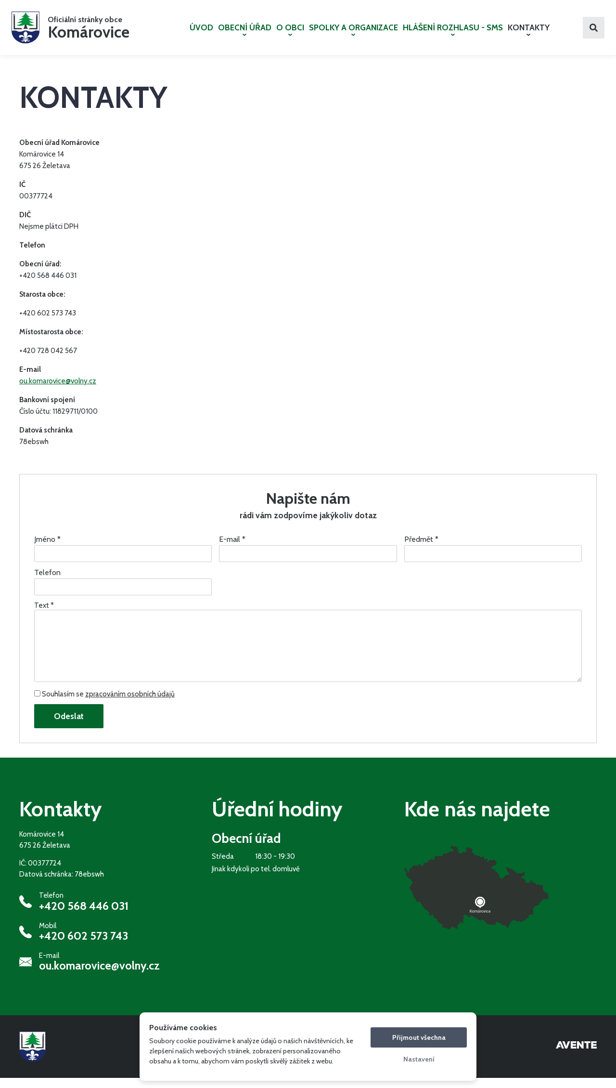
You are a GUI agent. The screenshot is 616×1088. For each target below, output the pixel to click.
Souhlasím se (104, 704)
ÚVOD (201, 32)
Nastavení (419, 1059)
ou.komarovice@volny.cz (57, 391)
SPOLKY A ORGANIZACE (353, 34)
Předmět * (421, 549)
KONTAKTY (529, 34)
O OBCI (290, 34)
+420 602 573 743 (83, 946)
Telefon (47, 582)
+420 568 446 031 (83, 915)
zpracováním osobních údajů (130, 704)
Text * (44, 615)
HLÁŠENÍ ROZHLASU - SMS (453, 34)
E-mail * (232, 549)
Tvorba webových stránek (576, 1056)
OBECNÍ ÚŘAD (244, 34)
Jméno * (47, 549)
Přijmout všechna (419, 1037)
